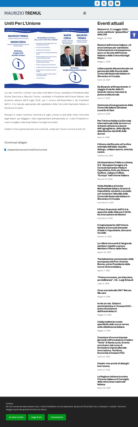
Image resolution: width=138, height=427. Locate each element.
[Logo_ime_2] (22, 12)
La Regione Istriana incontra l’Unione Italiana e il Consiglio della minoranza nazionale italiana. (113, 380)
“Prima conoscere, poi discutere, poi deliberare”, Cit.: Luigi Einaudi (115, 278)
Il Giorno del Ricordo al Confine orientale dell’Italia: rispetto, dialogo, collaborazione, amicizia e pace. (115, 148)
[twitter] (104, 3)
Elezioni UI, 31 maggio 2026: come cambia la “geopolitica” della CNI (113, 32)
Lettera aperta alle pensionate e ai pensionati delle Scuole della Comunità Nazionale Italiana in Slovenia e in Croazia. (115, 72)
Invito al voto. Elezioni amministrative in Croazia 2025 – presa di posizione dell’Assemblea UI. (114, 307)
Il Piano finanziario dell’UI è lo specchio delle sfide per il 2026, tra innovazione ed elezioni (114, 212)
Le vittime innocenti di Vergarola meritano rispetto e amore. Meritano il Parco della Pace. (114, 246)
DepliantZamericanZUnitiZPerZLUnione (27, 150)
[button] (134, 35)
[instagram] (110, 3)
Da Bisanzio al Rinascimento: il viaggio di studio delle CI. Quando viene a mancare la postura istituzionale (113, 91)
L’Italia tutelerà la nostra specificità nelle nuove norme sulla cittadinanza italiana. (113, 324)
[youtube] (117, 3)
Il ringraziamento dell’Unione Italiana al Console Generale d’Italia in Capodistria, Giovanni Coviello (114, 229)
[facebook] (97, 3)
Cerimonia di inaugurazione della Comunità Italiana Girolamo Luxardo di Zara (115, 108)
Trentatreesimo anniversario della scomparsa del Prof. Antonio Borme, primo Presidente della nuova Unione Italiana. (115, 263)
